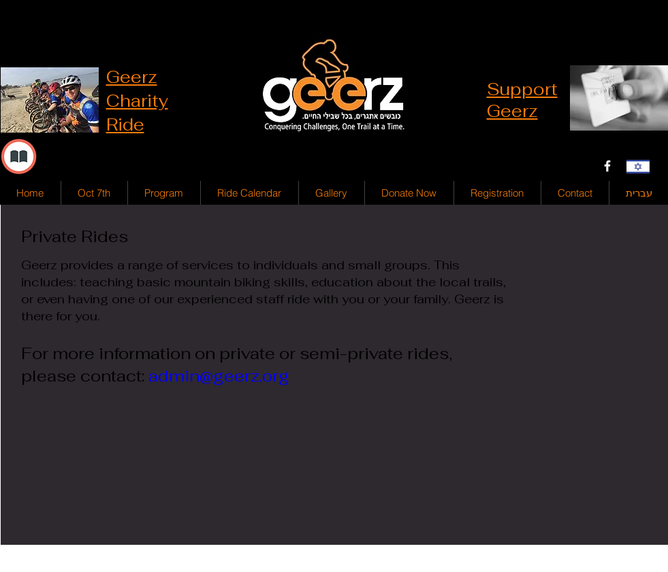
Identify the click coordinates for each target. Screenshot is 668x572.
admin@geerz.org (218, 375)
